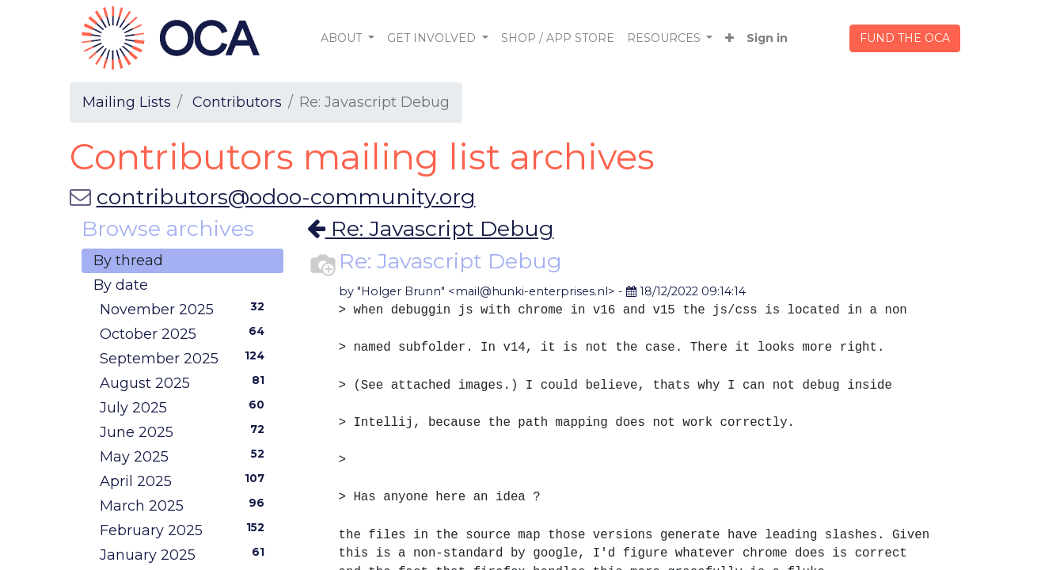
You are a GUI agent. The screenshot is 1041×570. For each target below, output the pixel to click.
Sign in (767, 38)
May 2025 (186, 456)
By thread (128, 260)
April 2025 (186, 480)
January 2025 (186, 554)
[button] (729, 38)
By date (120, 285)
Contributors (237, 102)
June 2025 (186, 431)
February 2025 (186, 529)
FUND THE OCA (905, 38)
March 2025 (186, 505)
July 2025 (186, 406)
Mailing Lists (126, 102)
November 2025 (186, 308)
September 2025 (186, 357)
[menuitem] (558, 38)
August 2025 (186, 382)
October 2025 (186, 333)
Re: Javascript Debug (430, 228)
